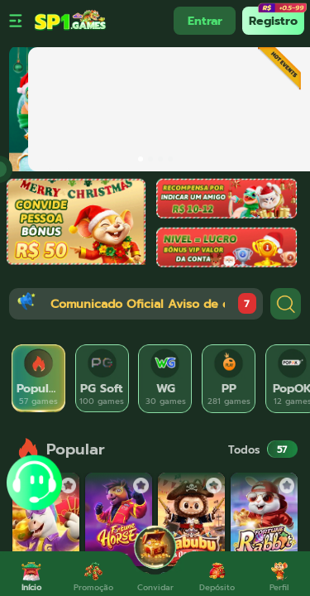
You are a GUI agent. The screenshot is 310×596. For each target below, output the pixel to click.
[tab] (38, 378)
